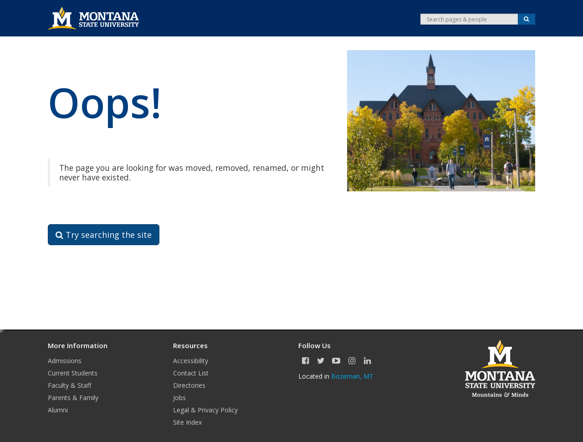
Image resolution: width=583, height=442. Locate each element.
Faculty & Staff (69, 385)
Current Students (72, 373)
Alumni (58, 410)
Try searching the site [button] (104, 234)
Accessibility (190, 360)
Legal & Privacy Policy (205, 410)
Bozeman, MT (352, 376)
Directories (189, 385)
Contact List (191, 373)
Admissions (65, 360)
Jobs (179, 397)
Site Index (187, 422)
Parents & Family (73, 397)
